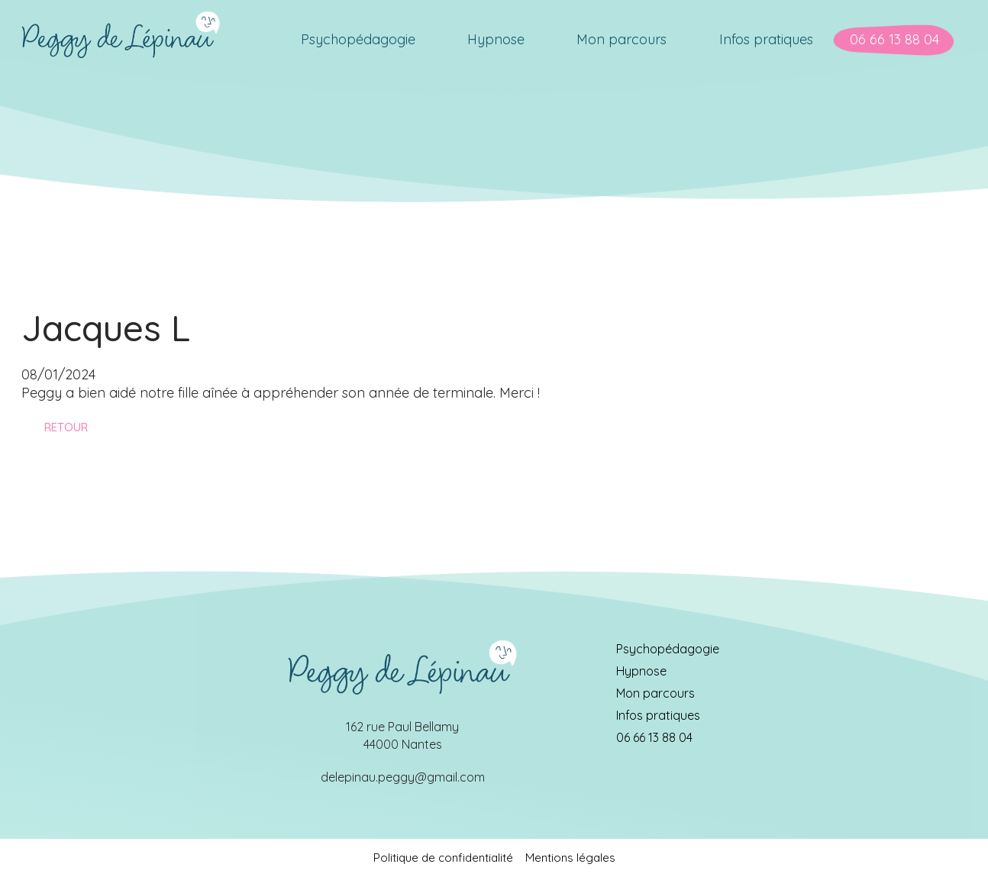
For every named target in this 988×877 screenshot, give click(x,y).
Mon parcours (655, 693)
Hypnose (641, 671)
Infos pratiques (658, 715)
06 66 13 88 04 (654, 737)
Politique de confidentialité (443, 857)
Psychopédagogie (667, 648)
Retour (66, 427)
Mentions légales (570, 857)
